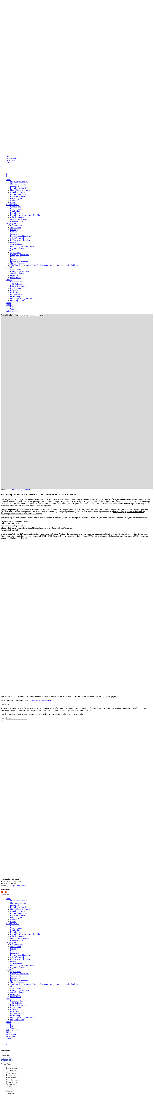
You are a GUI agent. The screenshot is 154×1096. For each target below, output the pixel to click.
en (6, 174)
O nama (8, 180)
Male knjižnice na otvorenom (21, 190)
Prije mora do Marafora (19, 261)
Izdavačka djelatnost (17, 196)
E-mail (3, 718)
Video (12, 309)
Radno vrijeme (11, 158)
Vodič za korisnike (12, 205)
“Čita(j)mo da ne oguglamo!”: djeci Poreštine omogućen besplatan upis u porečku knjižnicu (44, 265)
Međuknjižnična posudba (19, 219)
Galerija (9, 305)
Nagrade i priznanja (17, 192)
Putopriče (13, 242)
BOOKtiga (14, 230)
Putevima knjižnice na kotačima (22, 246)
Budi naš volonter (16, 221)
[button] (7, 1060)
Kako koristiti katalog (18, 286)
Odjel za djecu (15, 253)
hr (6, 172)
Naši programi (11, 223)
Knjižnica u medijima (18, 194)
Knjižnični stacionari (18, 188)
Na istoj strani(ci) (12, 311)
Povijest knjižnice (16, 198)
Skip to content (6, 1058)
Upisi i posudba (16, 209)
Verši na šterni (15, 228)
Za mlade (9, 267)
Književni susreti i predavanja (21, 236)
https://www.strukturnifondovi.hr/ (41, 700)
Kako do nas (10, 160)
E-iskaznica (14, 292)
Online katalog (15, 288)
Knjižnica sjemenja (17, 248)
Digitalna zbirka (16, 294)
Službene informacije (18, 184)
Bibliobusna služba (17, 226)
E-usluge (9, 280)
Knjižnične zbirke (16, 213)
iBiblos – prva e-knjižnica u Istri (22, 298)
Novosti (8, 303)
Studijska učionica (17, 273)
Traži (41, 315)
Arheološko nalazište (18, 238)
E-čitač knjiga (15, 296)
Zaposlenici (14, 186)
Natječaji (13, 201)
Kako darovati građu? (18, 217)
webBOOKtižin (16, 284)
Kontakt (9, 163)
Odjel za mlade (15, 269)
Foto (12, 307)
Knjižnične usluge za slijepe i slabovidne (25, 215)
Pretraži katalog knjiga (9, 315)
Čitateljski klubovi (17, 244)
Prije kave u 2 (15, 276)
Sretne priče (14, 234)
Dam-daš (13, 232)
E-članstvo (9, 156)
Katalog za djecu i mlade (19, 255)
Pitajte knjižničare (17, 301)
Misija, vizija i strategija (19, 182)
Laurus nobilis (15, 257)
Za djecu (9, 251)
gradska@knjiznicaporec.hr (17, 886)
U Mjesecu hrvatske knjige (20, 240)
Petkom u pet (15, 259)
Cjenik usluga (15, 211)
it (6, 176)
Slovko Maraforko (17, 263)
